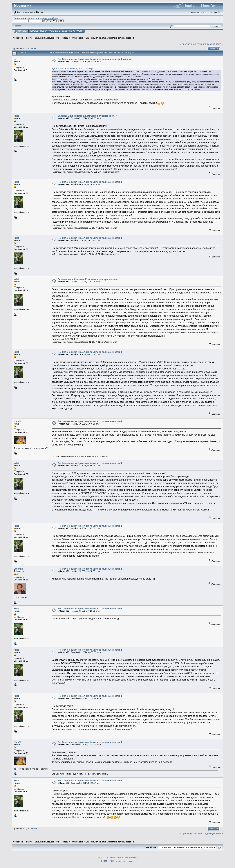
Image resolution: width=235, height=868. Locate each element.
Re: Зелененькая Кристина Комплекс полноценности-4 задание (95, 59)
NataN (17, 421)
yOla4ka (18, 568)
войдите (31, 18)
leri (15, 59)
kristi (16, 115)
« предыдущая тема (191, 44)
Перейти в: (151, 847)
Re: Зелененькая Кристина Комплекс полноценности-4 (90, 182)
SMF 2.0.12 (102, 857)
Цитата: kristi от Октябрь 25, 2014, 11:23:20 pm (73, 69)
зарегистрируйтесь (49, 18)
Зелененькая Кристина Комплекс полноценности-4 (87, 115)
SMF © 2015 (115, 857)
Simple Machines (130, 857)
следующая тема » (213, 44)
